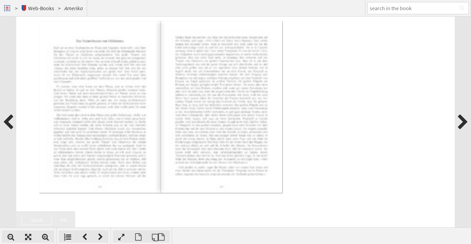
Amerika (73, 8)
